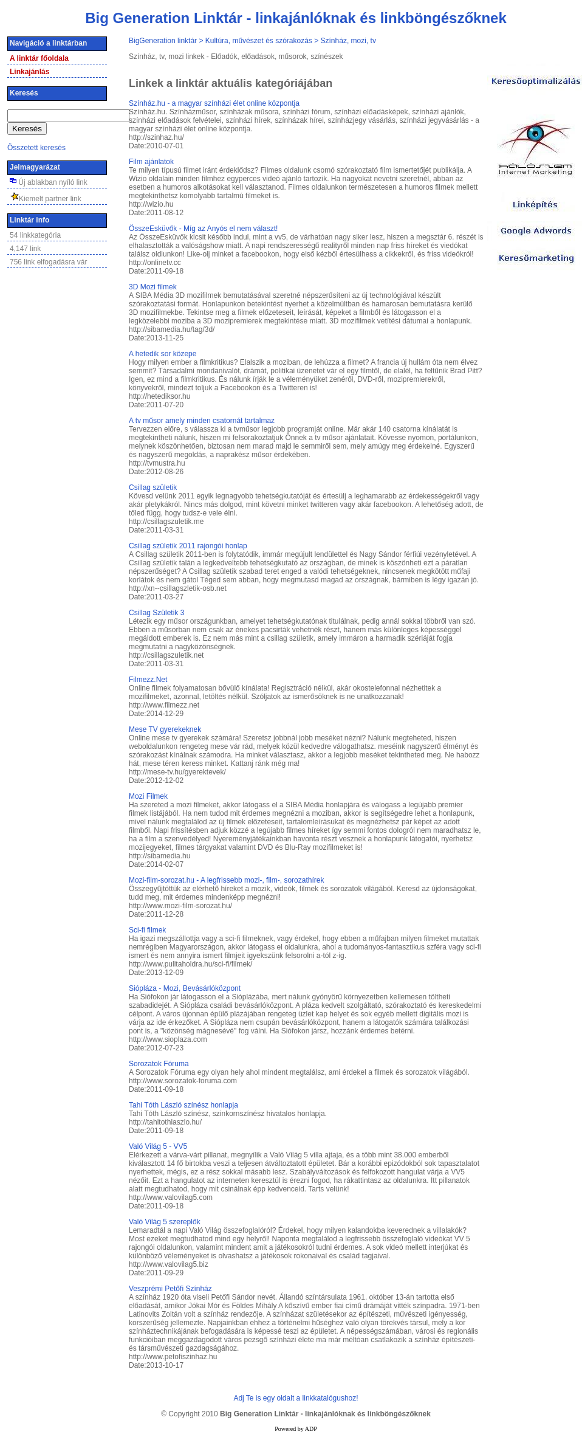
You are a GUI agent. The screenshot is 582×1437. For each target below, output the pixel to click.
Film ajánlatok (151, 161)
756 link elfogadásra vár (48, 262)
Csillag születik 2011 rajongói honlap (188, 546)
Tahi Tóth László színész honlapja (183, 1105)
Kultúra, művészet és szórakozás (258, 40)
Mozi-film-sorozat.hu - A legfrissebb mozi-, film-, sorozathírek (226, 880)
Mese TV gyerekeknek (165, 729)
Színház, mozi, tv (348, 40)
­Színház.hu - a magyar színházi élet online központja (214, 103)
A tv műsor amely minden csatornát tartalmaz (202, 420)
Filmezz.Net (148, 679)
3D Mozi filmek (153, 287)
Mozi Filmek (148, 796)
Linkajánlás (29, 71)
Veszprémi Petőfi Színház (170, 1288)
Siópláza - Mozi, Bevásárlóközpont (185, 988)
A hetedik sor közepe (162, 354)
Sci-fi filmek (147, 930)
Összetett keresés (36, 147)
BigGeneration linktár (163, 40)
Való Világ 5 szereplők (164, 1222)
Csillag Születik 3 (156, 612)
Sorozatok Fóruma (159, 1064)
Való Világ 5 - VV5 (158, 1146)
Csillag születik (153, 487)
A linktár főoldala (39, 58)
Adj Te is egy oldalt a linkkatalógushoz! (295, 1398)
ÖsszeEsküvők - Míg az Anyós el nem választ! (203, 228)
